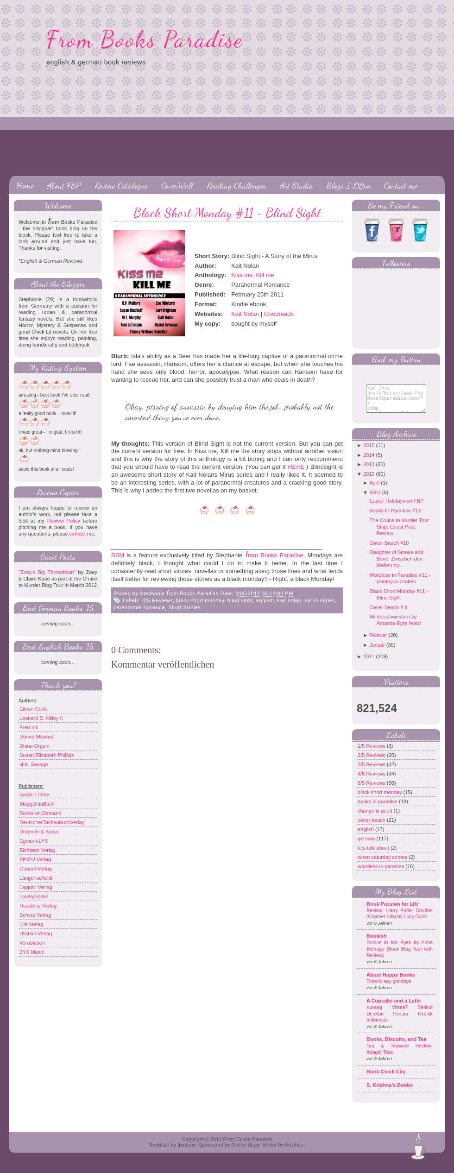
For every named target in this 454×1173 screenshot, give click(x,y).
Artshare (294, 1151)
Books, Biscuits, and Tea (396, 1046)
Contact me (400, 185)
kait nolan (289, 600)
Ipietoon (186, 1151)
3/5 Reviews (372, 771)
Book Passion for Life (392, 911)
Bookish (376, 943)
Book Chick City (385, 1078)
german (367, 845)
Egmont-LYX (33, 841)
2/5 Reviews (372, 762)
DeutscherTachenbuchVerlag (52, 822)
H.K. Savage (33, 764)
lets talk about (374, 855)
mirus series (320, 600)
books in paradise (378, 808)
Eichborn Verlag (37, 850)
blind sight (240, 600)
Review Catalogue (121, 185)
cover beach (372, 827)
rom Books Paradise (275, 555)
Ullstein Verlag (35, 933)
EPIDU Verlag (35, 859)
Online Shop (245, 1151)
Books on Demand (40, 813)
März (374, 499)
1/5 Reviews (372, 753)
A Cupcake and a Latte (393, 1007)
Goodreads (279, 313)
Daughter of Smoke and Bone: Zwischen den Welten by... (396, 565)
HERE (296, 466)
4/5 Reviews (158, 600)
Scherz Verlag (35, 915)
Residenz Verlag (38, 905)
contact (77, 533)
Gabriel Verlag (35, 868)
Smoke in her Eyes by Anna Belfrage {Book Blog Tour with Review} (399, 956)
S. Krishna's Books (389, 1092)
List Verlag (31, 924)
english (265, 600)
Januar (377, 652)
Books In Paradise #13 (395, 517)
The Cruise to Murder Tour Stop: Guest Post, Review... (399, 533)
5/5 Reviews (372, 790)
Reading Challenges (236, 185)
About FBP (64, 185)
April (374, 489)
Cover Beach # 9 (388, 614)
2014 (368, 462)
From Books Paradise (144, 39)
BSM (117, 555)
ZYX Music (31, 952)
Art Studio (296, 185)
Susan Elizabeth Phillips (46, 755)
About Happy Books (390, 981)
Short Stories (184, 607)
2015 (368, 452)
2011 (368, 663)
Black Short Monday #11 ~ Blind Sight (227, 213)
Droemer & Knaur (39, 831)
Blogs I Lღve (348, 185)
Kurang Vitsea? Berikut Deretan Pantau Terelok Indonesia (399, 1020)
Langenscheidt (36, 878)
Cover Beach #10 (389, 550)
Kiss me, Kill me (252, 274)
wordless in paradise (381, 873)
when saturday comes (383, 864)
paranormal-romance (139, 607)
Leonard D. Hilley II (41, 718)
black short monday (200, 600)
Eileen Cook (33, 709)
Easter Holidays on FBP (396, 508)
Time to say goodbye (388, 988)
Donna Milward (36, 736)
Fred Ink (28, 727)
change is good (376, 817)
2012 (368, 481)
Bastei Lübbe (34, 794)
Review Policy (63, 520)
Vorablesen (32, 943)
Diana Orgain (34, 746)
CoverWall (177, 185)
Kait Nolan (245, 313)
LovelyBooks (33, 896)
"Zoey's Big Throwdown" (47, 572)
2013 (368, 471)
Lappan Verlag (35, 887)
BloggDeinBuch (37, 804)
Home (24, 185)
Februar (378, 642)
